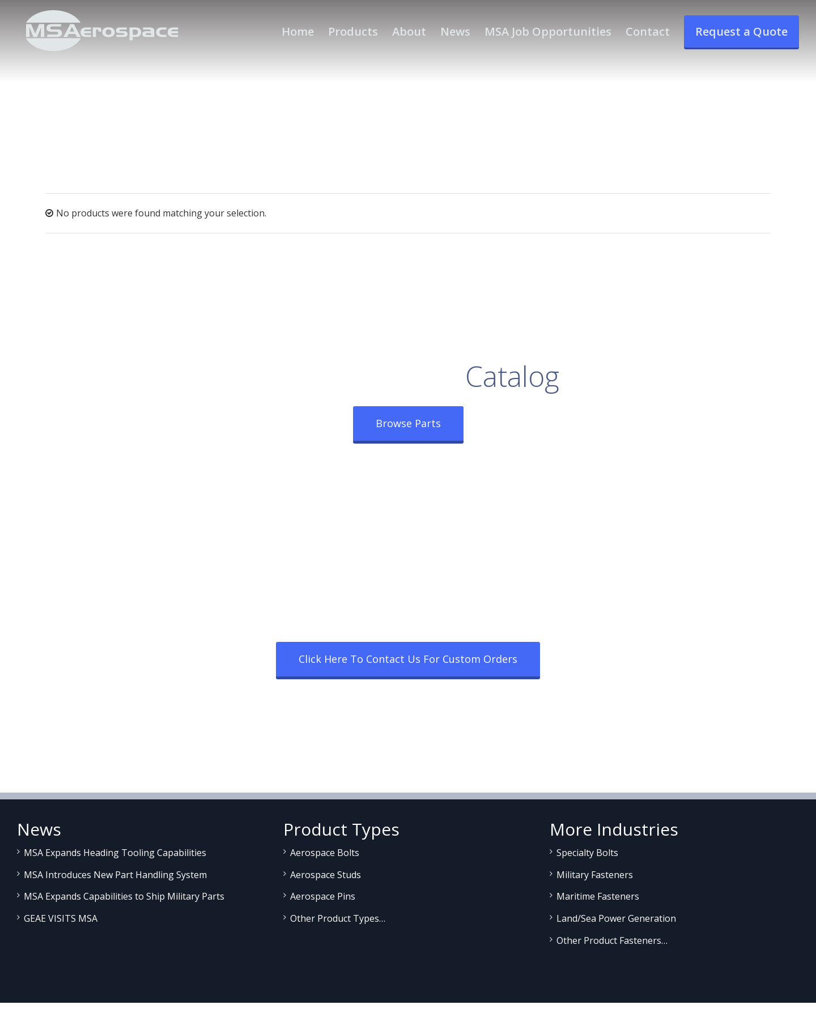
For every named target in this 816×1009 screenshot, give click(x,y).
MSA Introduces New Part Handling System (115, 874)
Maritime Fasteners (597, 896)
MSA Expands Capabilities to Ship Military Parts (124, 896)
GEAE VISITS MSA (60, 918)
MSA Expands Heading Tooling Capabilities (115, 852)
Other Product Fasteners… (612, 940)
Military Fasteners (594, 874)
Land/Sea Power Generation (616, 918)
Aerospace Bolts (324, 852)
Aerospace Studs (325, 874)
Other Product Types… (337, 918)
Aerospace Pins (322, 896)
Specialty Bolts (587, 852)
